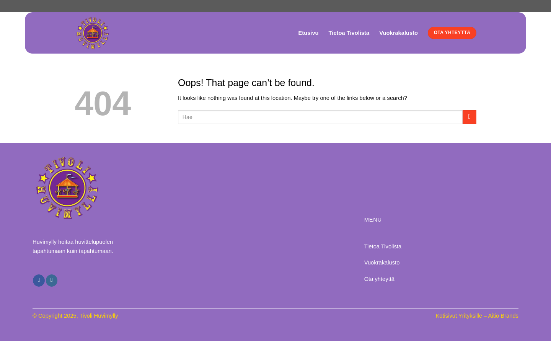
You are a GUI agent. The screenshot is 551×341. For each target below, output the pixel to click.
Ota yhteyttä (379, 279)
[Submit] (469, 117)
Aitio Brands (503, 316)
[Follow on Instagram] (51, 280)
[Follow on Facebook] (38, 280)
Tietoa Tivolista (349, 33)
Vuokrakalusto (398, 33)
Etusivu (308, 33)
